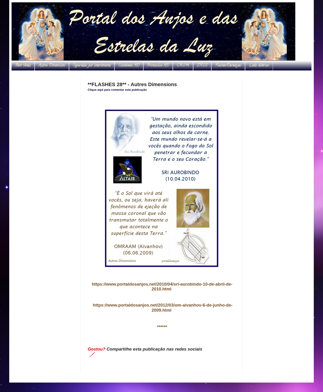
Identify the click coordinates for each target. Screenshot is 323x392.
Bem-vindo (23, 65)
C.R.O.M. (183, 65)
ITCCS (202, 65)
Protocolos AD (158, 65)
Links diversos (259, 65)
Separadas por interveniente (92, 65)
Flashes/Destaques (228, 65)
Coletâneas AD (128, 65)
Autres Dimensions (52, 65)
